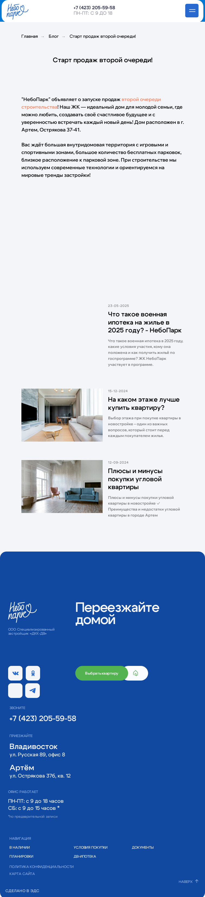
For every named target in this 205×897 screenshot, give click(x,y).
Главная (29, 36)
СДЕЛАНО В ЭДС (22, 891)
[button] (145, 848)
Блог (54, 36)
